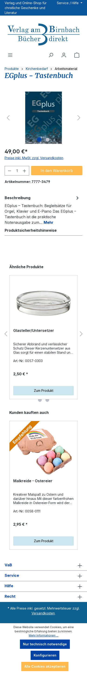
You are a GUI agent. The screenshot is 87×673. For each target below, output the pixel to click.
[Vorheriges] (8, 117)
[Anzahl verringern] (9, 170)
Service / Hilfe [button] (68, 3)
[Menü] (10, 55)
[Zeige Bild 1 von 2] (39, 140)
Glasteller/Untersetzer (33, 330)
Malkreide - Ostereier (32, 480)
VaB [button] (43, 565)
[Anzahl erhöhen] (24, 170)
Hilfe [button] (43, 586)
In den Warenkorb (57, 170)
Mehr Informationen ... (43, 635)
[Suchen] (50, 55)
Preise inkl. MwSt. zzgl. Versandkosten (34, 158)
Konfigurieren (45, 655)
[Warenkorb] (76, 55)
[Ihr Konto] (63, 55)
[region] (43, 118)
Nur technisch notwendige (45, 644)
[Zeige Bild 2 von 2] (47, 140)
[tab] (42, 209)
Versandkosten (43, 613)
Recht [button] (43, 597)
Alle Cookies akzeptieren (44, 666)
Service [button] (43, 576)
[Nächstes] (78, 117)
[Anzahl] (17, 170)
